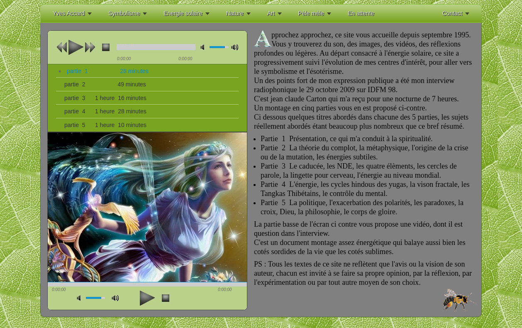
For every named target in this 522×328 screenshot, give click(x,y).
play (76, 47)
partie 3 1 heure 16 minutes (105, 98)
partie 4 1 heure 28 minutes (105, 111)
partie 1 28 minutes (108, 71)
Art (271, 13)
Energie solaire (182, 13)
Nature (235, 13)
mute (204, 47)
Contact (452, 13)
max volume (235, 47)
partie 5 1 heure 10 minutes (105, 125)
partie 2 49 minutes (105, 84)
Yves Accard (69, 13)
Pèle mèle (311, 13)
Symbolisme (124, 13)
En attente (361, 13)
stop (106, 47)
